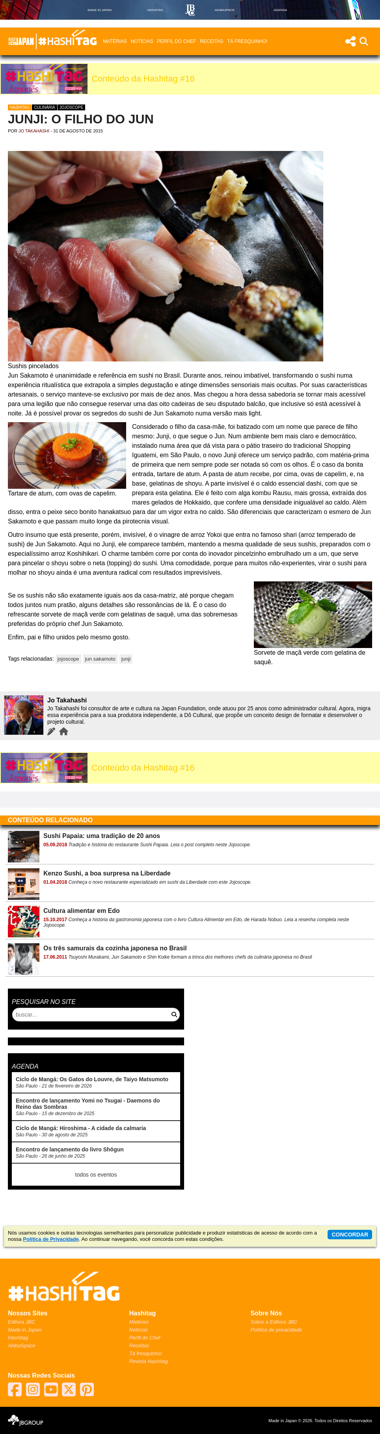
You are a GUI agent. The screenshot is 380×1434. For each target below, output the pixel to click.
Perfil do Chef (176, 41)
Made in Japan (24, 1330)
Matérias (115, 41)
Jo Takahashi (34, 131)
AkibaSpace (21, 1345)
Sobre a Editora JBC (273, 1322)
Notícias (142, 41)
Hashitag (20, 107)
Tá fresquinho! (247, 41)
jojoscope (68, 659)
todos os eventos (96, 1174)
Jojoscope (72, 107)
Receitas (211, 41)
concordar (350, 1234)
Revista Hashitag (148, 1361)
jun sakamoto (100, 659)
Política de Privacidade (51, 1239)
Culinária (44, 107)
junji (125, 659)
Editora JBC (21, 1322)
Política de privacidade (276, 1330)
